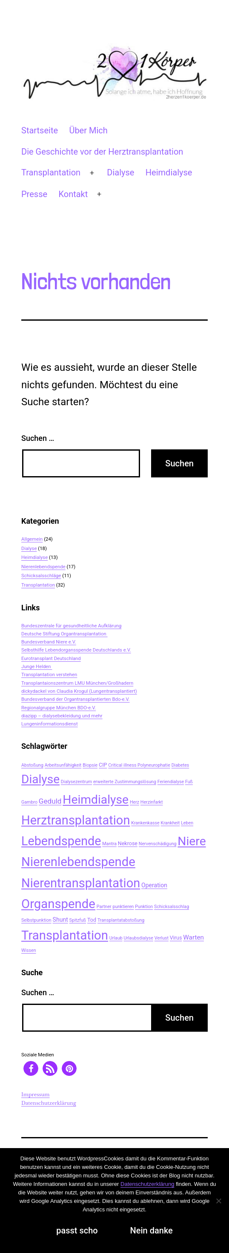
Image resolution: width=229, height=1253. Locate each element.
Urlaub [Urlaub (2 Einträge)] (116, 938)
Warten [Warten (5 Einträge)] (193, 937)
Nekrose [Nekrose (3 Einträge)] (127, 843)
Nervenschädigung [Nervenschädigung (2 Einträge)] (158, 844)
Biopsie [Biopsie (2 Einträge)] (90, 765)
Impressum (35, 1095)
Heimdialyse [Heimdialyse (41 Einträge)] (96, 800)
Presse (34, 194)
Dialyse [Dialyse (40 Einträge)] (40, 779)
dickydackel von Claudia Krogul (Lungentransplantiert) (79, 691)
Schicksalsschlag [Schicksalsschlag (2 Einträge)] (171, 906)
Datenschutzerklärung (48, 1103)
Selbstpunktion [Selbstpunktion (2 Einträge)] (36, 920)
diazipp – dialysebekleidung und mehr (62, 716)
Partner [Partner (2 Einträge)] (104, 906)
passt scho (76, 1230)
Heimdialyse (169, 172)
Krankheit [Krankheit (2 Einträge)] (170, 823)
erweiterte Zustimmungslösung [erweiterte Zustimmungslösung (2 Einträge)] (124, 782)
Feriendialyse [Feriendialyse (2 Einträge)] (170, 782)
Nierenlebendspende (43, 567)
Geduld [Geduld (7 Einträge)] (50, 801)
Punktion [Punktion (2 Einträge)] (144, 906)
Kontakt (73, 194)
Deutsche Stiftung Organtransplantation (64, 634)
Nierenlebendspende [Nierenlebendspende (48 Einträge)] (78, 862)
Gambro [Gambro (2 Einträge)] (29, 802)
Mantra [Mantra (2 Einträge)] (109, 844)
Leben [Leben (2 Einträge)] (187, 823)
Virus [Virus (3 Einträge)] (176, 937)
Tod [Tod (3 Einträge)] (91, 920)
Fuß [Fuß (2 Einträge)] (189, 782)
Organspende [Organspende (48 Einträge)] (58, 904)
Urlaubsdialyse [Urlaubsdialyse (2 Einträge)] (138, 938)
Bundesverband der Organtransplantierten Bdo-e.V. (75, 699)
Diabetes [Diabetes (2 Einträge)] (180, 765)
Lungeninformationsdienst (49, 724)
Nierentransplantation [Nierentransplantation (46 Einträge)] (80, 883)
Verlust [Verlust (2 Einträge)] (162, 938)
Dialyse (120, 172)
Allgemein (32, 539)
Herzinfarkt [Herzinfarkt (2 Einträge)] (151, 802)
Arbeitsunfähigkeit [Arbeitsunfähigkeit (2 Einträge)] (63, 765)
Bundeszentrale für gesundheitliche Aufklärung (71, 626)
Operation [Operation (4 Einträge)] (154, 885)
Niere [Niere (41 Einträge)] (191, 841)
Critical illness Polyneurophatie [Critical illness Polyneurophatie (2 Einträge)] (139, 765)
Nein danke (151, 1230)
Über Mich (88, 130)
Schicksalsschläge (41, 576)
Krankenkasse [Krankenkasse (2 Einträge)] (145, 823)
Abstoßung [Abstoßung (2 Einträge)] (32, 765)
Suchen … (37, 438)
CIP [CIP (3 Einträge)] (103, 765)
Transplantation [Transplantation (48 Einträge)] (64, 935)
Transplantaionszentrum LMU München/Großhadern (77, 683)
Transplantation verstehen (49, 674)
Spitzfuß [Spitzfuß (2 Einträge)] (77, 920)
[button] (30, 1068)
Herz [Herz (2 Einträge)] (134, 802)
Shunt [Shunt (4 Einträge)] (60, 919)
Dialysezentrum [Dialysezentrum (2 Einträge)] (76, 782)
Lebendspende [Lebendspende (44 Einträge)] (61, 841)
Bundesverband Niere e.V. (48, 642)
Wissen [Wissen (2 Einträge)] (28, 950)
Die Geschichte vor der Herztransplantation (102, 152)
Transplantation (50, 172)
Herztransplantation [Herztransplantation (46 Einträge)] (75, 820)
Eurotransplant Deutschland (51, 658)
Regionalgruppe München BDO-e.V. (58, 708)
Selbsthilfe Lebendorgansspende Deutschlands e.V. (76, 650)
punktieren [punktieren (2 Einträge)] (123, 906)
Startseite (39, 130)
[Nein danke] (218, 1201)
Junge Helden (36, 666)
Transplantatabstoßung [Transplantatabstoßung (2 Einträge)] (120, 920)
